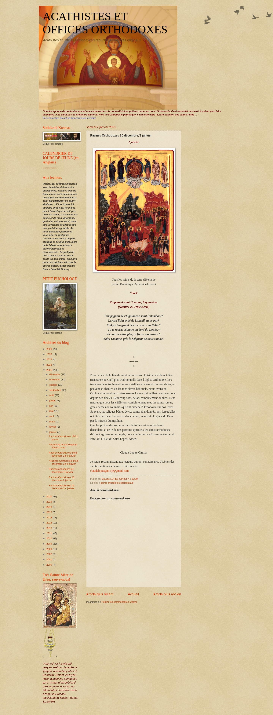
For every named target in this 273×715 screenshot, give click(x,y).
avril (51, 416)
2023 (49, 359)
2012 (49, 528)
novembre (55, 379)
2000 (49, 564)
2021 (49, 370)
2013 (49, 522)
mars (52, 421)
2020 (49, 496)
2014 (49, 517)
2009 (49, 543)
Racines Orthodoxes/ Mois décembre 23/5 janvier (63, 454)
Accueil (133, 594)
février (53, 426)
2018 (49, 506)
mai (51, 411)
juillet (52, 400)
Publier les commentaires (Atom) (119, 601)
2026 (49, 349)
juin (51, 405)
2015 (49, 512)
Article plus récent (99, 594)
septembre (55, 390)
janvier (53, 432)
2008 (49, 549)
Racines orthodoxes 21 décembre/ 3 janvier (61, 470)
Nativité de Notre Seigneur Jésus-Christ (63, 446)
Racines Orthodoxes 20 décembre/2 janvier (61, 479)
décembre (55, 374)
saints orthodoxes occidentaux (116, 482)
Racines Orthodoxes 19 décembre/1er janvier (62, 487)
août (52, 395)
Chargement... (50, 167)
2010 (49, 538)
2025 (49, 354)
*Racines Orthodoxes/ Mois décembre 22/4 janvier (63, 462)
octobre (53, 384)
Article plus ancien (167, 594)
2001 (49, 559)
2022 (49, 364)
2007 (49, 554)
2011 (49, 533)
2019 (49, 501)
